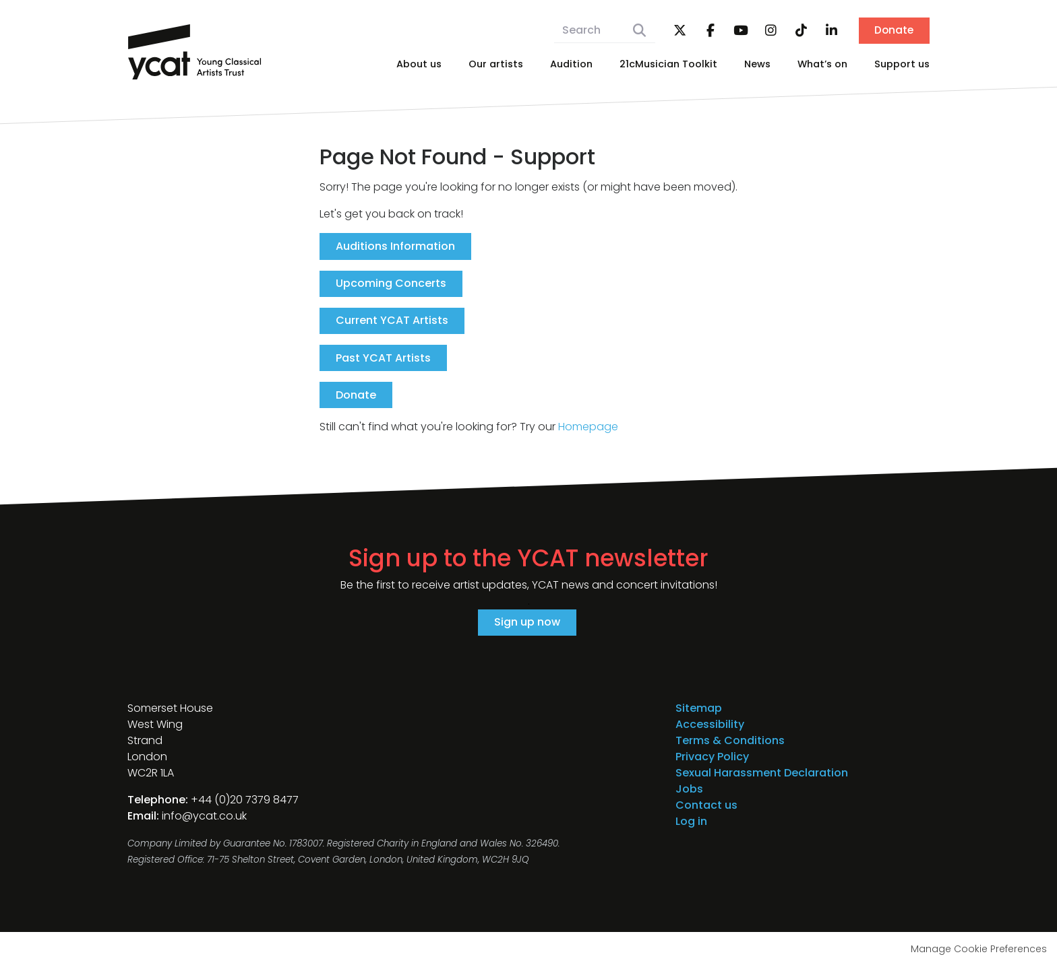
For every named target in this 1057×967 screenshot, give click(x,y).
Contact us (706, 805)
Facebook (708, 31)
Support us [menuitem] (902, 64)
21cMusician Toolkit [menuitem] (668, 64)
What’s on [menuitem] (822, 64)
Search (637, 31)
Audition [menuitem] (571, 64)
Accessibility (709, 725)
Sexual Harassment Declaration (761, 773)
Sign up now (527, 623)
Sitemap (698, 708)
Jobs (689, 789)
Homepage (588, 428)
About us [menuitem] (419, 64)
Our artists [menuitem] (496, 64)
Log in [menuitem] (691, 822)
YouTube (738, 31)
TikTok (799, 31)
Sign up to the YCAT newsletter (528, 559)
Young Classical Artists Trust (194, 52)
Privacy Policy (712, 757)
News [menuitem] (757, 64)
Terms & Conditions (730, 741)
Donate (893, 30)
